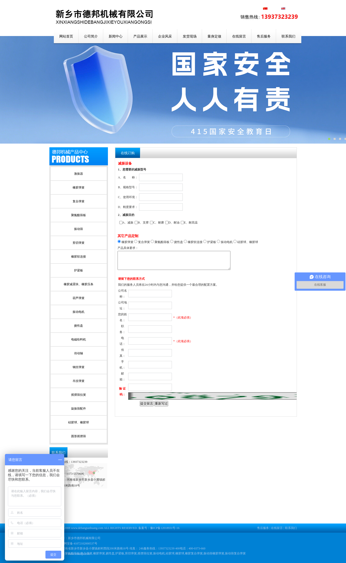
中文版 (274, 9)
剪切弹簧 (78, 242)
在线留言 (239, 36)
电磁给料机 (78, 339)
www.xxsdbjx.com (79, 554)
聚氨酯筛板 (78, 215)
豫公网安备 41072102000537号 (75, 543)
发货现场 (190, 36)
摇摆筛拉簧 (78, 394)
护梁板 (78, 270)
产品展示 (140, 36)
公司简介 (91, 36)
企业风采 (165, 36)
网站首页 (66, 36)
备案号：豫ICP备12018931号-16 (159, 528)
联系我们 (288, 36)
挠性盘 (78, 325)
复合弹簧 (78, 201)
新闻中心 (115, 36)
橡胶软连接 (78, 256)
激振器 (78, 173)
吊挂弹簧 (78, 381)
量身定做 (214, 36)
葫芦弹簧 (78, 298)
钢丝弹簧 (78, 367)
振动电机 (78, 312)
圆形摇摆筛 (78, 436)
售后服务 (264, 36)
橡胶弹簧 (78, 187)
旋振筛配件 (78, 408)
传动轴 (78, 353)
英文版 (288, 9)
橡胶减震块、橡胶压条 (78, 284)
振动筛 (78, 229)
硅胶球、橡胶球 (78, 422)
